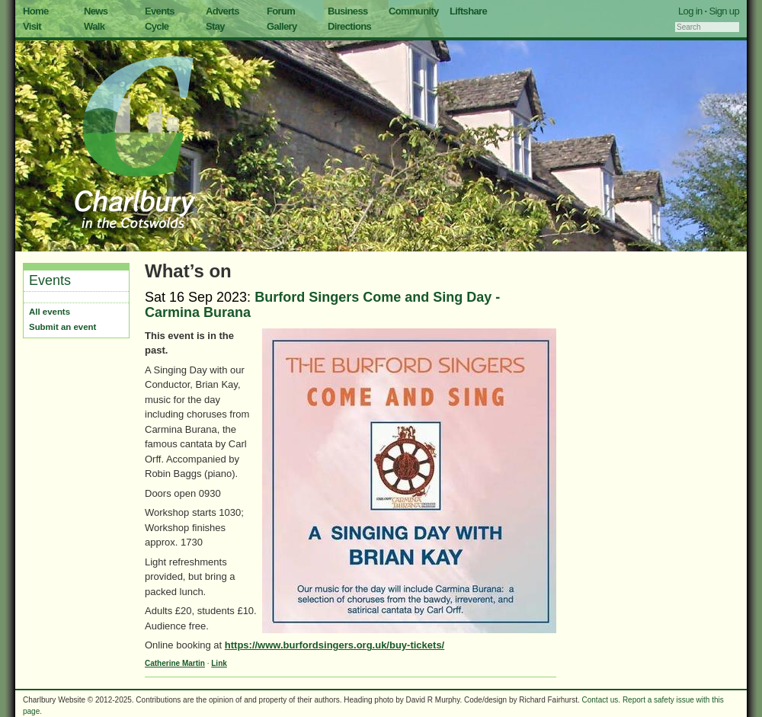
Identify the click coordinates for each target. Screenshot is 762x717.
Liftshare (468, 11)
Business (348, 11)
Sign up (724, 11)
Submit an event (62, 326)
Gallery (282, 26)
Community (414, 11)
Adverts (222, 11)
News (95, 11)
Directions (349, 26)
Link (219, 663)
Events (159, 11)
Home (36, 11)
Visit (32, 26)
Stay (215, 26)
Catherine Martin (175, 663)
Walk (94, 26)
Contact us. (601, 700)
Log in (690, 11)
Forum (281, 11)
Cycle (156, 26)
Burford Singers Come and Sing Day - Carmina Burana (322, 305)
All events (49, 311)
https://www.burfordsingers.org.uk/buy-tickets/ (334, 645)
